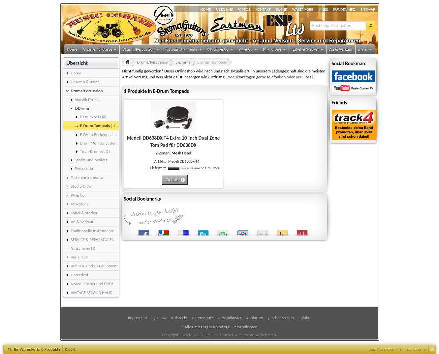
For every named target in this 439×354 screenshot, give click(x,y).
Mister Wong (302, 231)
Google (163, 231)
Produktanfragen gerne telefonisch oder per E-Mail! (271, 76)
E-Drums (182, 62)
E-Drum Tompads (212, 62)
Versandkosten (244, 326)
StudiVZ (243, 231)
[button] (370, 25)
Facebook (144, 231)
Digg (262, 231)
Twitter (203, 231)
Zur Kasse (414, 349)
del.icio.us (183, 231)
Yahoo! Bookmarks (282, 231)
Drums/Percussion (153, 62)
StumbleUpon (223, 231)
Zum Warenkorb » (383, 349)
